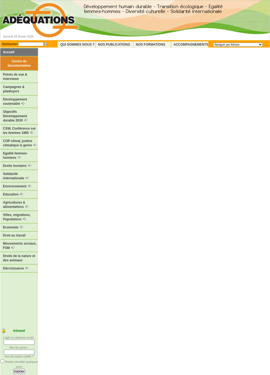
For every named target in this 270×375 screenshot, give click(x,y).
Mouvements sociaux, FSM (20, 246)
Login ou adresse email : (19, 337)
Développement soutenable (15, 101)
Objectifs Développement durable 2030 (15, 116)
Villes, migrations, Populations (16, 217)
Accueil (9, 52)
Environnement (17, 186)
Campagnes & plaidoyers (14, 89)
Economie (13, 227)
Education (13, 194)
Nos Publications (114, 44)
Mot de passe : (19, 347)
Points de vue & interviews (15, 77)
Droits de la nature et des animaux (19, 258)
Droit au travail (14, 235)
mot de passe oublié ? (19, 356)
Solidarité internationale (16, 176)
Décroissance (16, 268)
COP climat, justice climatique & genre (20, 143)
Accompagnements (191, 44)
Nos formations (150, 44)
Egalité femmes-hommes (15, 155)
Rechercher (10, 44)
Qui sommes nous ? (77, 44)
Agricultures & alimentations (16, 205)
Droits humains (17, 166)
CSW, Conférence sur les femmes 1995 (19, 131)
